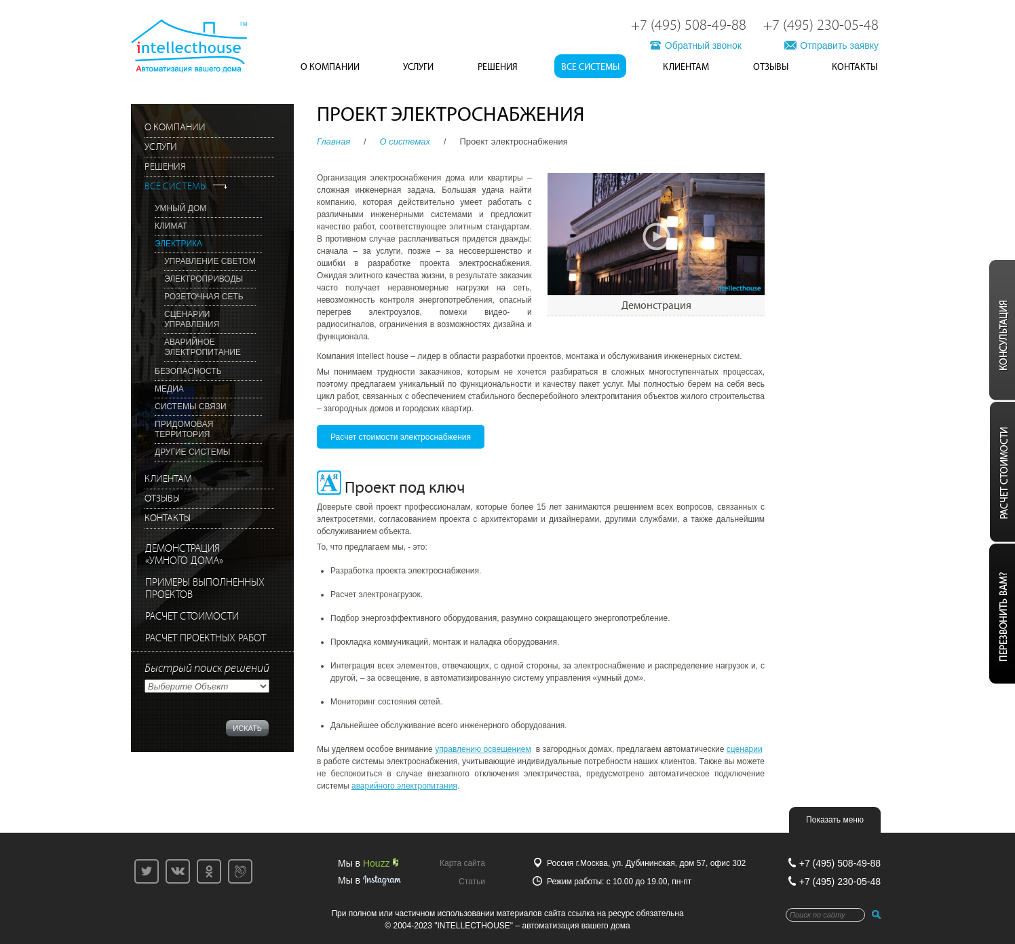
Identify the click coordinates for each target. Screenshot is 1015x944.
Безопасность (188, 371)
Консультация (1000, 330)
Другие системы (192, 452)
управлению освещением (483, 749)
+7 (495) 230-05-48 (821, 26)
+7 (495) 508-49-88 (688, 26)
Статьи (472, 881)
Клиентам (686, 67)
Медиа (169, 389)
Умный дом (180, 208)
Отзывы (770, 67)
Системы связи (191, 406)
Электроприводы (203, 279)
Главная (333, 141)
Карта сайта (462, 863)
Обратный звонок (703, 45)
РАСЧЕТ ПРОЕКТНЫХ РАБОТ (205, 638)
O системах (405, 141)
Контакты (854, 67)
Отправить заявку (839, 45)
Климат (171, 226)
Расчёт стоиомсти (1000, 472)
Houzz (380, 863)
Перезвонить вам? (1000, 614)
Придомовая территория (184, 429)
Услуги (418, 67)
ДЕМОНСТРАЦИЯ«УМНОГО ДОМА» (184, 555)
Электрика (178, 243)
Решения (498, 67)
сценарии (745, 749)
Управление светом (210, 261)
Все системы (590, 67)
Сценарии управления (191, 319)
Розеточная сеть (204, 296)
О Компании (330, 67)
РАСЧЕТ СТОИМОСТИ (192, 616)
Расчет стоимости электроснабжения (400, 437)
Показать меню (835, 820)
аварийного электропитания (404, 786)
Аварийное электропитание (202, 347)
